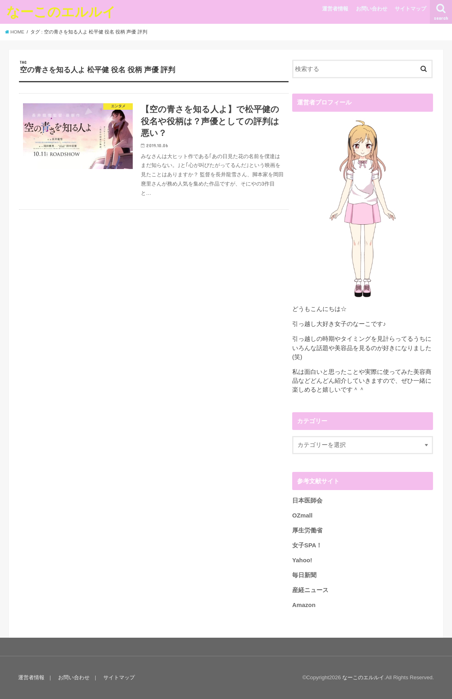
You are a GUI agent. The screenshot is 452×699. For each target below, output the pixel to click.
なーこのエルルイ (61, 11)
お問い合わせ (371, 9)
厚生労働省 (307, 530)
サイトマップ (410, 9)
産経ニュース (310, 590)
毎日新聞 (304, 575)
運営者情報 (335, 9)
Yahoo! (302, 560)
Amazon (304, 605)
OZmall (302, 515)
